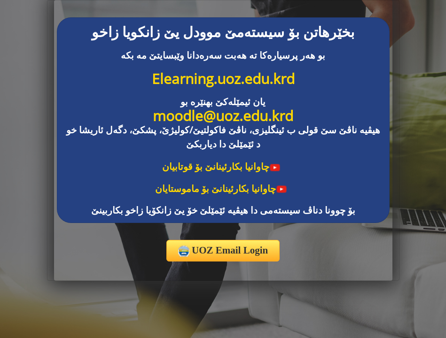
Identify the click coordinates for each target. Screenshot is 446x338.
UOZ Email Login (223, 251)
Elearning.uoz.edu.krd (223, 78)
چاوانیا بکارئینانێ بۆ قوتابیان (221, 166)
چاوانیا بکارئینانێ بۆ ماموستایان (221, 188)
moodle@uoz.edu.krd (223, 115)
